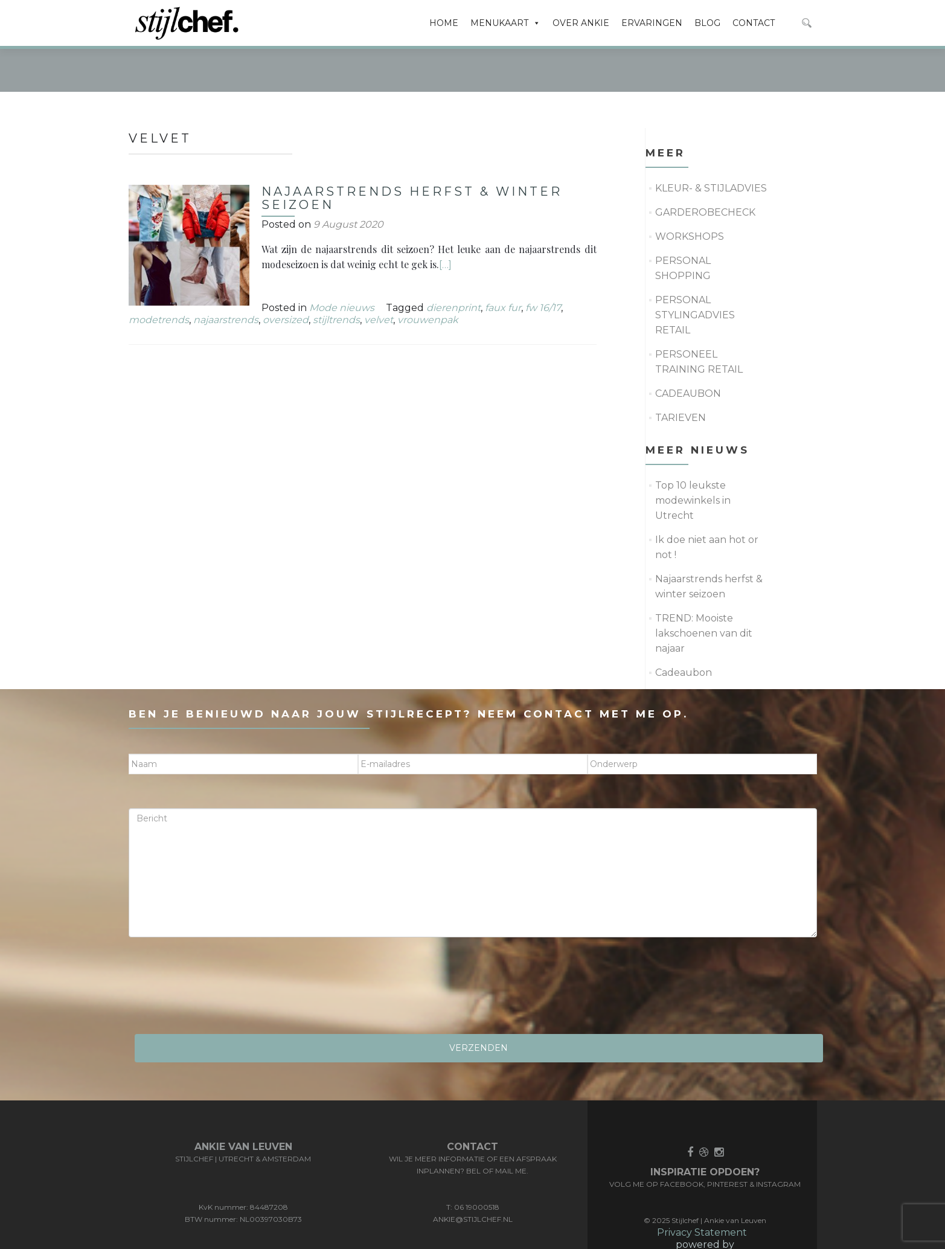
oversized (286, 274)
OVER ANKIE (581, 23)
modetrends (159, 274)
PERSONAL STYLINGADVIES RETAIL (695, 269)
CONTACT (753, 23)
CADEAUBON (688, 347)
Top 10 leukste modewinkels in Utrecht (693, 454)
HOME (443, 23)
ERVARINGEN (651, 23)
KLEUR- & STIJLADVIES (711, 142)
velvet (378, 274)
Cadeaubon (683, 626)
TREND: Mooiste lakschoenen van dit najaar (703, 587)
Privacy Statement (702, 1186)
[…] (445, 219)
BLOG (707, 23)
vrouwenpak (427, 274)
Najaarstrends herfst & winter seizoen (411, 152)
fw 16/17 (543, 262)
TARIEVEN (680, 371)
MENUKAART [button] (505, 23)
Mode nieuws (341, 262)
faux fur (503, 262)
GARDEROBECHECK (705, 166)
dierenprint (453, 262)
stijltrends (336, 274)
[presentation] (220, 944)
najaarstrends (225, 274)
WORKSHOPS (689, 190)
